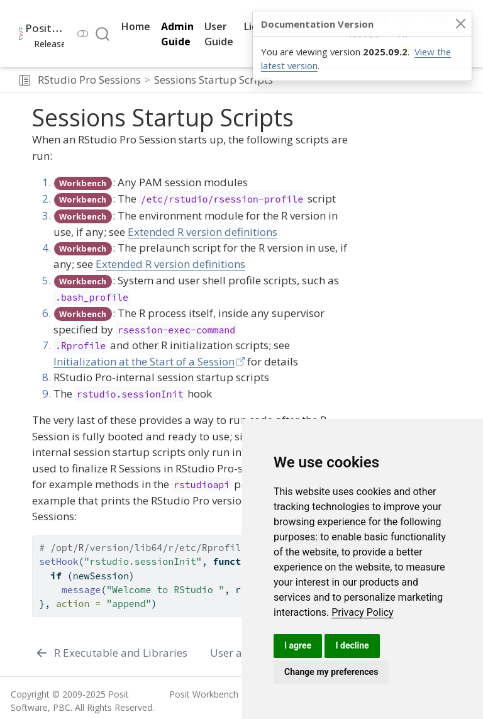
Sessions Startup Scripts (213, 79)
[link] (362, 612)
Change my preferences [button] (331, 672)
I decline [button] (352, 645)
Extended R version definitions (202, 232)
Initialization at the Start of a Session (144, 361)
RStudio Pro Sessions (89, 79)
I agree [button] (297, 645)
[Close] (460, 24)
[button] (25, 79)
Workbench (82, 183)
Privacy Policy (362, 612)
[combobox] (103, 34)
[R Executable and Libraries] (111, 652)
